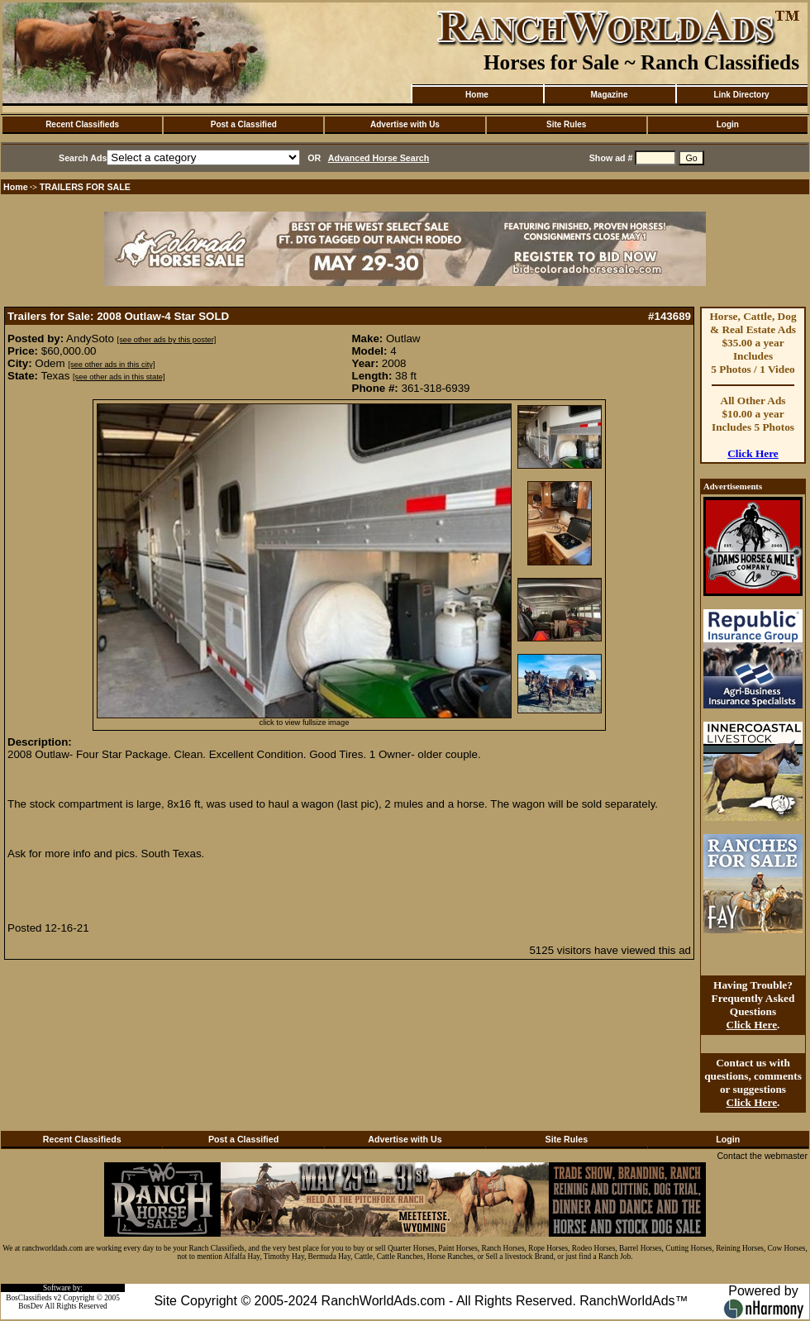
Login (728, 124)
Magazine (608, 94)
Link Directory (741, 94)
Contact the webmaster (762, 1156)
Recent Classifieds (82, 124)
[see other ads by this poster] (167, 340)
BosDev (30, 1306)
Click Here (753, 453)
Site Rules (566, 124)
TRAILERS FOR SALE (85, 187)
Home (476, 94)
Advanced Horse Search (379, 158)
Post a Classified (244, 124)
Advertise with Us (405, 124)
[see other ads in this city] (111, 364)
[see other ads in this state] (118, 377)
